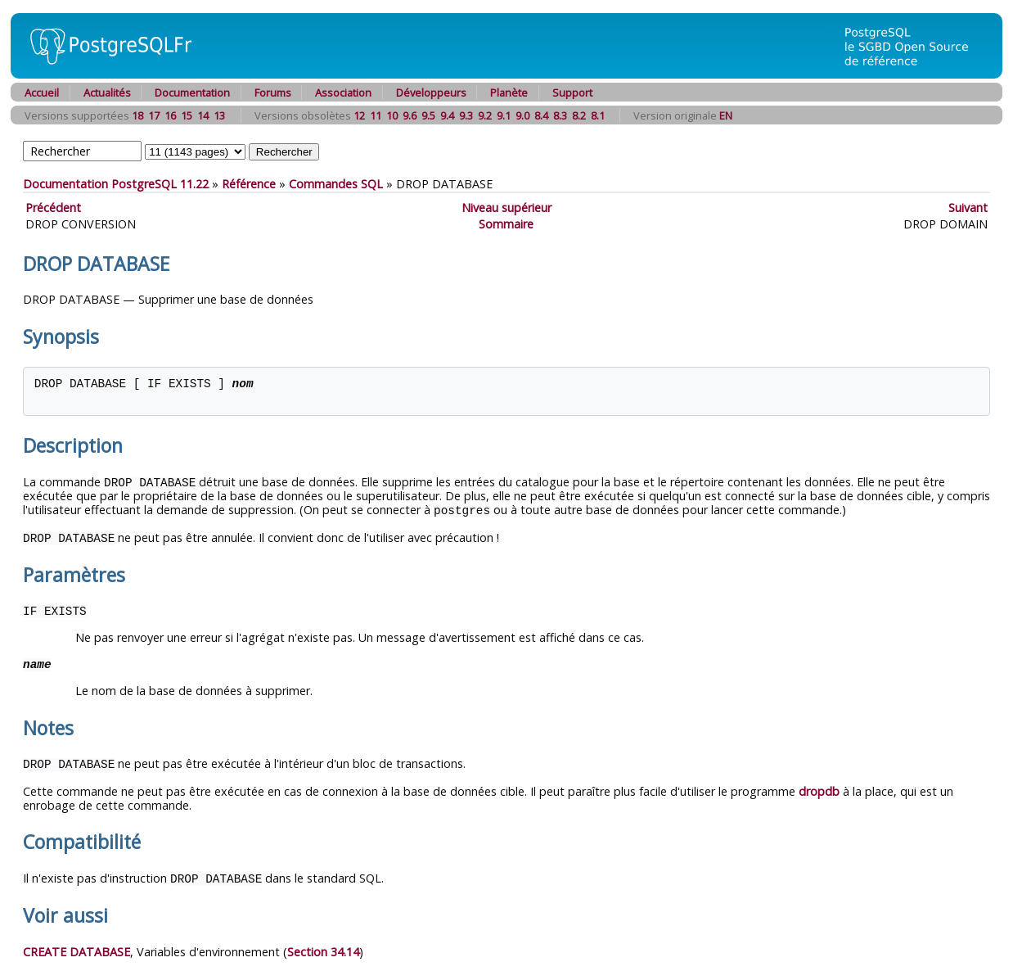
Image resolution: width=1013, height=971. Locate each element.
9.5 (428, 115)
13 (219, 115)
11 (375, 115)
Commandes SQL (336, 184)
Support (572, 92)
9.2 (485, 115)
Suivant (968, 207)
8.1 (598, 115)
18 (137, 115)
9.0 (522, 115)
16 (170, 115)
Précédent (53, 207)
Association (343, 92)
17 (154, 115)
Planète (509, 92)
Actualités (107, 92)
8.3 (560, 115)
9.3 (466, 115)
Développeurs (431, 92)
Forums (272, 92)
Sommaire (506, 224)
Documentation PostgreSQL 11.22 (116, 184)
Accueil (42, 92)
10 (392, 115)
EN (725, 115)
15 (186, 115)
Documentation (192, 92)
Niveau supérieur (506, 207)
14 (203, 115)
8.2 (579, 115)
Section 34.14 (323, 947)
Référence (249, 184)
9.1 (504, 115)
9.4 (447, 115)
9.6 (409, 115)
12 (359, 115)
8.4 (541, 115)
